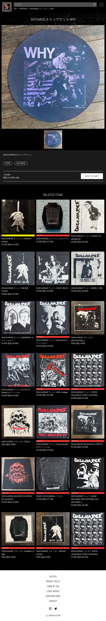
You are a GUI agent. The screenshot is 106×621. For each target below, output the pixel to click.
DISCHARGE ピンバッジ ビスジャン (52, 238)
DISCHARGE (21, 163)
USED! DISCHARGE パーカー (49, 496)
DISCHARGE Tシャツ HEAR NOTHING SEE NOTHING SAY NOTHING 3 (85, 499)
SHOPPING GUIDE (53, 596)
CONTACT (53, 601)
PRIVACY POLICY (53, 581)
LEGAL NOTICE (53, 591)
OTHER (7, 163)
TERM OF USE (53, 586)
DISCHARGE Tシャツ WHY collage (52, 392)
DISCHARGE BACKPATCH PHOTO (87, 444)
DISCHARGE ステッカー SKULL (16, 441)
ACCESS (53, 576)
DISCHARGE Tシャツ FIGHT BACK (52, 288)
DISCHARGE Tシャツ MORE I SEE (87, 288)
